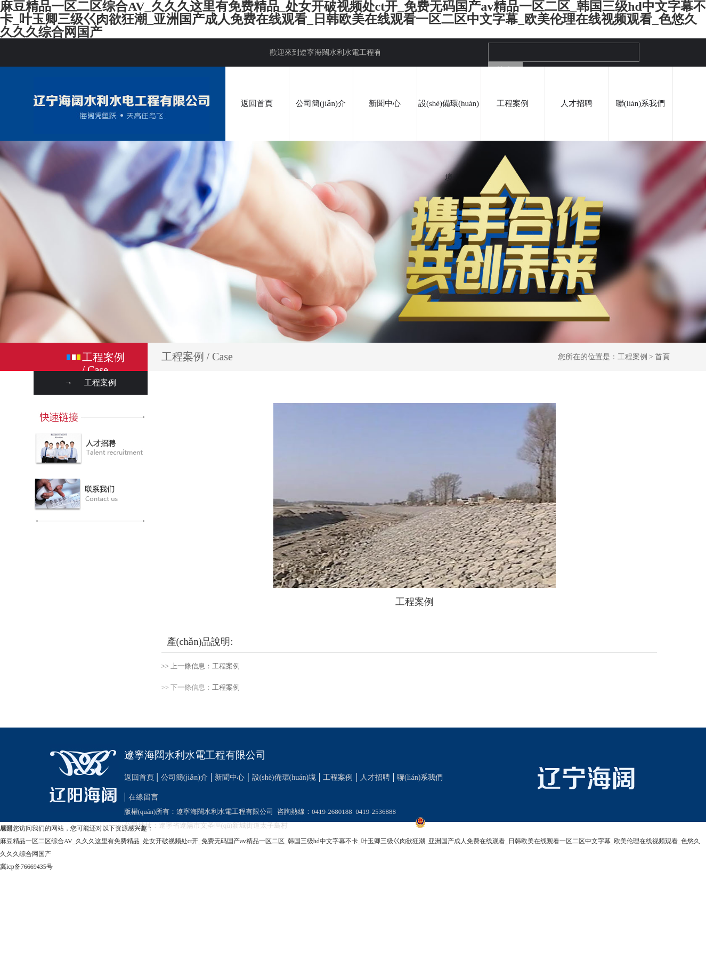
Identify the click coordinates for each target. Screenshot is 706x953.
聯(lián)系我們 (640, 103)
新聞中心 (385, 103)
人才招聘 (577, 103)
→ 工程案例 (90, 382)
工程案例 (513, 103)
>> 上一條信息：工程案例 (200, 666)
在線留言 (143, 797)
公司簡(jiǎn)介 (321, 103)
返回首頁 (257, 103)
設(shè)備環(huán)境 (448, 140)
